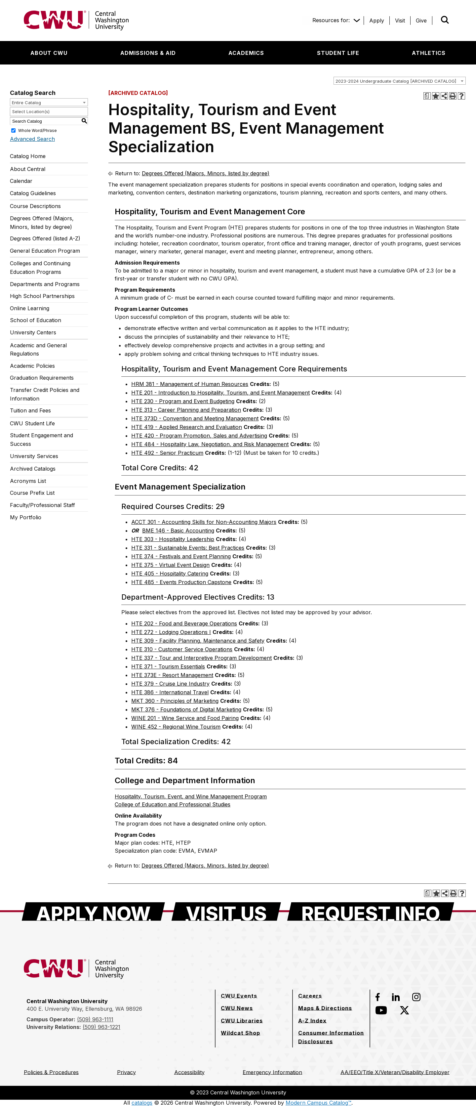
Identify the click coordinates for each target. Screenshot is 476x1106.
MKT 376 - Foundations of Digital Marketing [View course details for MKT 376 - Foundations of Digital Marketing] (186, 709)
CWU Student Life (32, 423)
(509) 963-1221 (101, 1027)
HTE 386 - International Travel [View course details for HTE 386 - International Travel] (170, 692)
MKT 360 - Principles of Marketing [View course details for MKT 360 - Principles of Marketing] (174, 701)
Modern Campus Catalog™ (318, 1102)
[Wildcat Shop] (240, 1033)
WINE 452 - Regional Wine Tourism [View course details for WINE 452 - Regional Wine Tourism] (175, 726)
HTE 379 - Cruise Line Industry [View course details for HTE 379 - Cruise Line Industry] (170, 683)
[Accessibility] (189, 1072)
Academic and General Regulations (38, 349)
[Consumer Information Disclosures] (331, 1037)
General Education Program (45, 250)
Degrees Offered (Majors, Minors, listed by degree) (42, 222)
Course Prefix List (32, 492)
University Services (34, 456)
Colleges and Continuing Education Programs (40, 267)
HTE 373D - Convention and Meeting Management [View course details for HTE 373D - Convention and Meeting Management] (194, 418)
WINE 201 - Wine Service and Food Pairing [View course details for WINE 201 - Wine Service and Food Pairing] (185, 718)
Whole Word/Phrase (37, 130)
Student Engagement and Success (41, 439)
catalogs (142, 1102)
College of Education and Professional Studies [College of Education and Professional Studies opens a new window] (172, 804)
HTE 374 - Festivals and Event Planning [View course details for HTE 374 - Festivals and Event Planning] (181, 556)
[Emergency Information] (272, 1072)
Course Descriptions (35, 206)
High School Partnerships (42, 296)
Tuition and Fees (30, 410)
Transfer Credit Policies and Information (44, 394)
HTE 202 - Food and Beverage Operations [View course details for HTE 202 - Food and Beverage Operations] (184, 623)
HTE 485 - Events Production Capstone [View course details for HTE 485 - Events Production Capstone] (181, 582)
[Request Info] (370, 911)
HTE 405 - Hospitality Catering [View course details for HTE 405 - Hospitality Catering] (169, 573)
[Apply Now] (93, 911)
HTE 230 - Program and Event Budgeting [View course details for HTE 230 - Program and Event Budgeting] (182, 401)
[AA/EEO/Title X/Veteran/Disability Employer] (395, 1072)
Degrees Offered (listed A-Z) (45, 238)
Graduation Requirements (42, 377)
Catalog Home (28, 156)
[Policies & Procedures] (51, 1072)
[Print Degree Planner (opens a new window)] (427, 96)
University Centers (33, 332)
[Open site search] (445, 20)
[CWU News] (237, 1008)
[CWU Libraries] (242, 1020)
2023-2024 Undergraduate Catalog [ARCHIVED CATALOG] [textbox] (396, 81)
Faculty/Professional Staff (42, 505)
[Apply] (377, 20)
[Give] (421, 20)
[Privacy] (126, 1072)
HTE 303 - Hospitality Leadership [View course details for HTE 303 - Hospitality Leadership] (172, 539)
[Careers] (310, 996)
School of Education (35, 320)
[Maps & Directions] (325, 1008)
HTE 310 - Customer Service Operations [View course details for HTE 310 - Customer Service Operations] (181, 649)
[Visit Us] (226, 911)
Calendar (21, 181)
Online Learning (29, 308)
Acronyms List (28, 481)
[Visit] (400, 20)
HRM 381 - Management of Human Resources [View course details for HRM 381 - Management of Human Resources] (189, 384)
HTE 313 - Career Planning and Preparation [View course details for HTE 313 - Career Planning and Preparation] (186, 409)
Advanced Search (32, 139)
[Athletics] (428, 53)
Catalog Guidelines (33, 193)
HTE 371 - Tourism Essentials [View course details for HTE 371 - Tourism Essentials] (168, 666)
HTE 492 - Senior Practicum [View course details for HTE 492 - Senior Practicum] (167, 452)
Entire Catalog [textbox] (26, 102)
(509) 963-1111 (95, 1019)
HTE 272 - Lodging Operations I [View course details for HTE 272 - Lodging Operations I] (171, 632)
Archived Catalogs (33, 468)
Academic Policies (32, 365)
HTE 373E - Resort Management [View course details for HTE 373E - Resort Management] (172, 675)
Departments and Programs (45, 284)
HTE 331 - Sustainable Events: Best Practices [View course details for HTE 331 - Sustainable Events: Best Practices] (187, 547)
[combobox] (400, 81)
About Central (27, 169)
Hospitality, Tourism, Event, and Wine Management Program (191, 796)
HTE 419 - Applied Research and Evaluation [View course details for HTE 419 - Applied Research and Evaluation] (186, 427)
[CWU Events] (239, 996)
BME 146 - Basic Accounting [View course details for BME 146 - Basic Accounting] (178, 530)
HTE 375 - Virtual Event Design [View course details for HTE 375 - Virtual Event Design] (170, 565)
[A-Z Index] (312, 1020)
